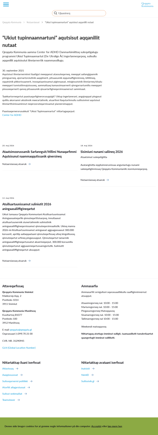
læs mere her (115, 426)
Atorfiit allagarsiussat (13, 387)
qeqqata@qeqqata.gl (21, 329)
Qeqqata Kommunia (11, 22)
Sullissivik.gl (87, 381)
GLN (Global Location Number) (18, 347)
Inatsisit (85, 368)
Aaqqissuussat (10, 374)
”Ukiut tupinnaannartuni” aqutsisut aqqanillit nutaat (69, 22)
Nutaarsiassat (33, 22)
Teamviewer (8, 399)
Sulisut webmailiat (12, 393)
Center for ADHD (11, 114)
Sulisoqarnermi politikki (15, 381)
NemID (85, 374)
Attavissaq (8, 368)
